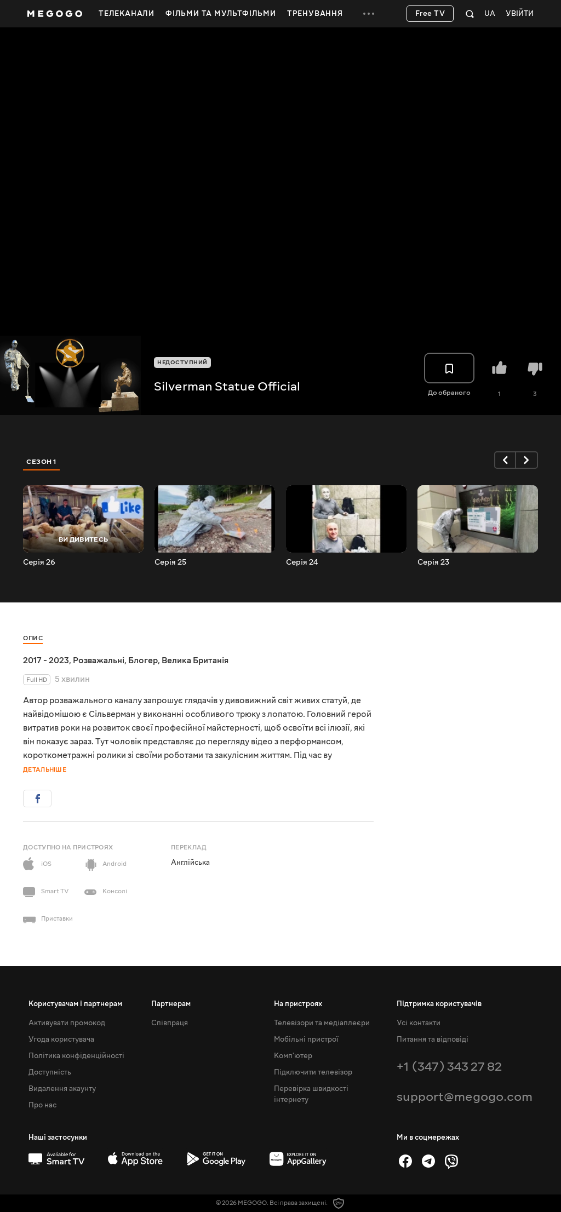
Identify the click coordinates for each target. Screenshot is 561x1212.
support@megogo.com (465, 1096)
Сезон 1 (41, 461)
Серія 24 (302, 562)
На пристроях (298, 1004)
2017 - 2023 (46, 660)
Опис (33, 638)
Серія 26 (39, 562)
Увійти (520, 14)
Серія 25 (170, 562)
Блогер (143, 660)
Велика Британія (195, 660)
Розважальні (98, 660)
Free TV (430, 14)
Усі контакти (418, 1023)
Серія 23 (433, 562)
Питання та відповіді (432, 1039)
